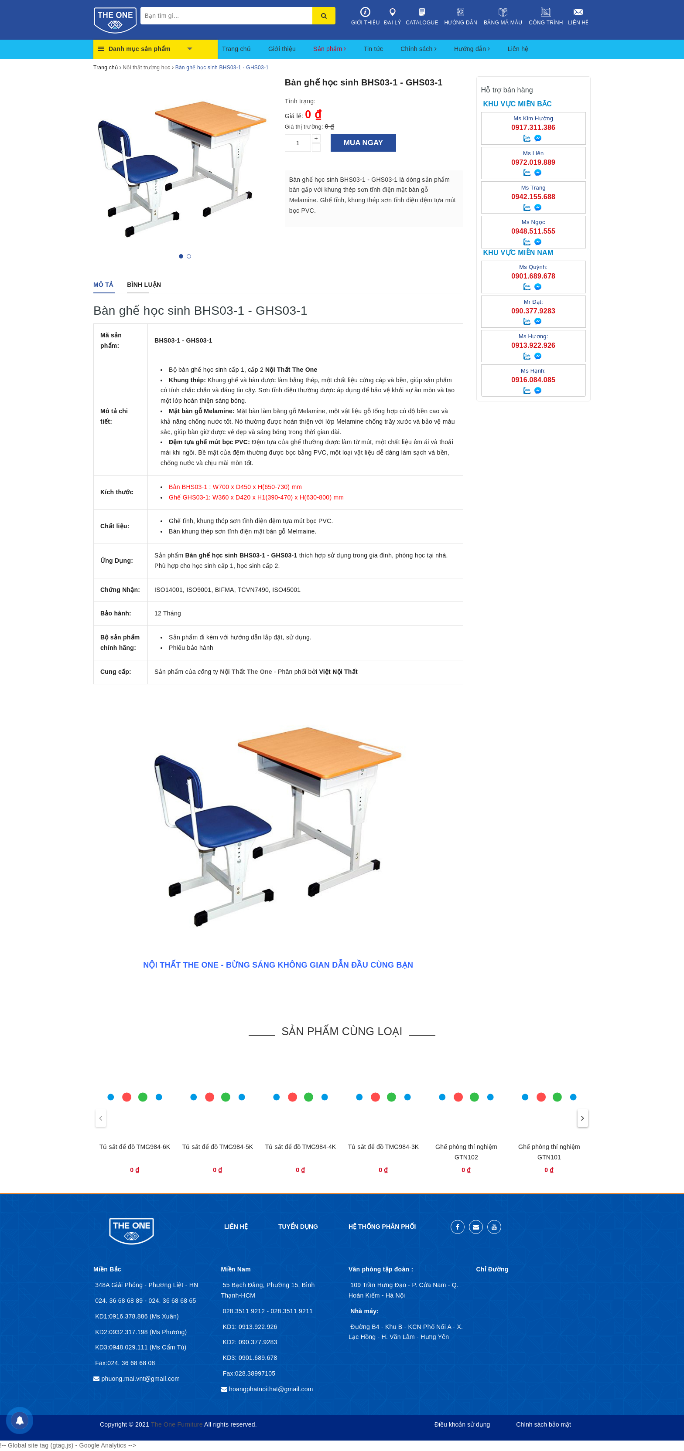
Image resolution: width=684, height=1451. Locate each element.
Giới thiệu (366, 16)
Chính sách (418, 48)
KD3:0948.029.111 (122, 1347)
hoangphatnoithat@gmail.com (271, 1389)
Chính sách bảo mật (543, 1424)
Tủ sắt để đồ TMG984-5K (217, 1146)
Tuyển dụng (298, 1226)
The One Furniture (177, 1424)
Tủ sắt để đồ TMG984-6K (135, 1146)
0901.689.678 (257, 1357)
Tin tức (373, 48)
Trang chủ (236, 48)
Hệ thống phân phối (382, 1226)
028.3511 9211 (292, 1311)
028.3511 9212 (245, 1311)
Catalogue (422, 16)
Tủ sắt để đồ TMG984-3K (383, 1146)
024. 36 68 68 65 (172, 1300)
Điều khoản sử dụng (462, 1424)
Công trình (546, 16)
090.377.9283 (257, 1342)
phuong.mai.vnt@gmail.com (140, 1378)
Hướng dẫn (460, 16)
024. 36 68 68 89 (119, 1300)
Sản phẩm (329, 48)
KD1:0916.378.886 (122, 1316)
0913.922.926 (257, 1326)
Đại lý (393, 16)
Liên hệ (578, 16)
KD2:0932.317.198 (122, 1332)
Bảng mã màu (503, 16)
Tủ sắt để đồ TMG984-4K (300, 1146)
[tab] (103, 284)
